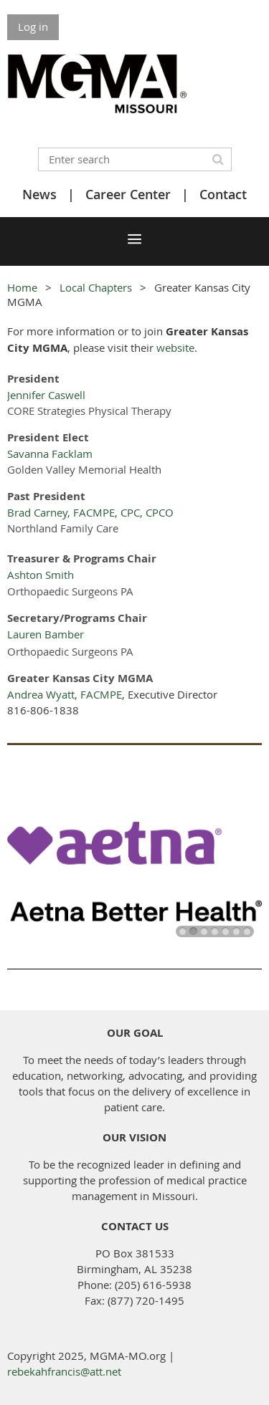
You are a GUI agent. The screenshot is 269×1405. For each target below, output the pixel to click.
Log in (33, 26)
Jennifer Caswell (46, 395)
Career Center (128, 194)
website (175, 347)
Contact (223, 194)
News (39, 194)
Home (22, 287)
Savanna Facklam (50, 453)
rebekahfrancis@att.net (64, 1371)
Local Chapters (96, 287)
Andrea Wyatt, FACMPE (64, 694)
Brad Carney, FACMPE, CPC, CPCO (90, 512)
